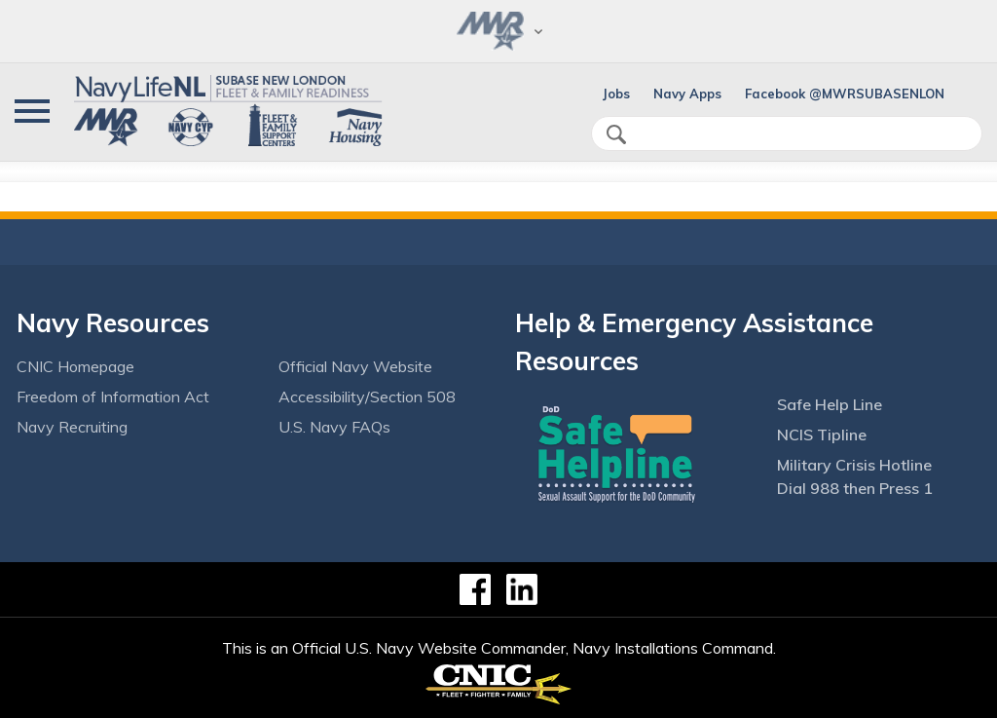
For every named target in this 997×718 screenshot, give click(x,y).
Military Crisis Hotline (854, 464)
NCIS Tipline (822, 434)
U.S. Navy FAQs (334, 426)
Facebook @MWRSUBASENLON (844, 93)
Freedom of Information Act (113, 396)
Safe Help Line (829, 404)
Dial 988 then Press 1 (855, 488)
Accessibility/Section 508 (367, 396)
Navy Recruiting (72, 426)
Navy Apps (687, 93)
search (616, 134)
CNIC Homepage (75, 366)
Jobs (616, 93)
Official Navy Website (355, 366)
